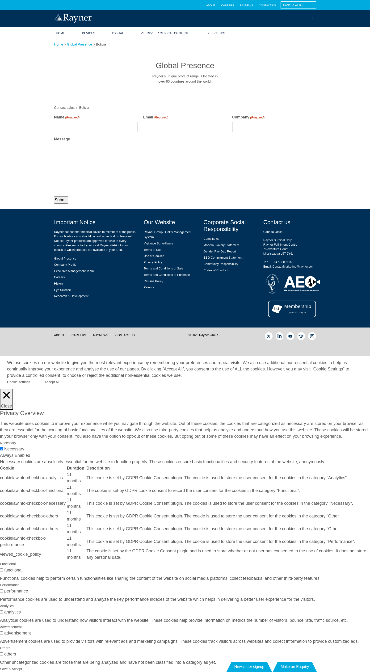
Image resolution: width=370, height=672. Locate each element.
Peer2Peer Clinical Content (165, 33)
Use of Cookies (154, 256)
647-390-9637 (283, 262)
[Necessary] (1, 448)
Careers (227, 5)
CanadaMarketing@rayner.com (293, 266)
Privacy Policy (153, 262)
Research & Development (71, 296)
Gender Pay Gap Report (219, 251)
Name (67, 117)
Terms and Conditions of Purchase (167, 275)
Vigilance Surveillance (158, 243)
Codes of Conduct (215, 270)
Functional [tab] (8, 564)
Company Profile (65, 264)
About (210, 5)
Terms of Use (152, 250)
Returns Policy (153, 281)
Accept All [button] (51, 382)
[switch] (1, 569)
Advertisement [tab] (11, 627)
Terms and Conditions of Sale (163, 268)
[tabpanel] (185, 510)
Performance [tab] (9, 585)
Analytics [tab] (7, 606)
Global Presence (79, 44)
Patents (149, 287)
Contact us (267, 5)
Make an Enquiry (295, 667)
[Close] (6, 399)
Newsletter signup (249, 667)
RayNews (246, 5)
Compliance (211, 238)
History (58, 283)
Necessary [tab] (8, 443)
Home (60, 33)
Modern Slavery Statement (221, 245)
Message (62, 139)
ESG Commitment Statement (222, 257)
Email (155, 117)
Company (248, 117)
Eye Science (216, 33)
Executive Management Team (74, 271)
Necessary (14, 449)
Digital (118, 33)
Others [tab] (5, 648)
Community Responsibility (220, 264)
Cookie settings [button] (18, 382)
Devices (88, 33)
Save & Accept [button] (11, 669)
